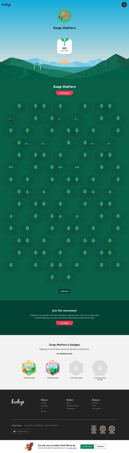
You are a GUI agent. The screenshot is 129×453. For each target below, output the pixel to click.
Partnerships (71, 408)
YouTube (43, 411)
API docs (95, 403)
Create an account (73, 406)
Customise (100, 446)
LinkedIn (43, 403)
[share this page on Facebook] (127, 25)
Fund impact (64, 93)
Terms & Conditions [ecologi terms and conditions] (51, 434)
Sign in (69, 403)
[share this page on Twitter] (127, 29)
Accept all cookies (87, 446)
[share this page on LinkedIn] (127, 33)
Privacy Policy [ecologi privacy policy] (28, 434)
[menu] (124, 4)
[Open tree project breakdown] (64, 46)
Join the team (96, 408)
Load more (64, 291)
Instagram (44, 406)
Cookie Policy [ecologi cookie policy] (39, 434)
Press (94, 406)
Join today (64, 323)
